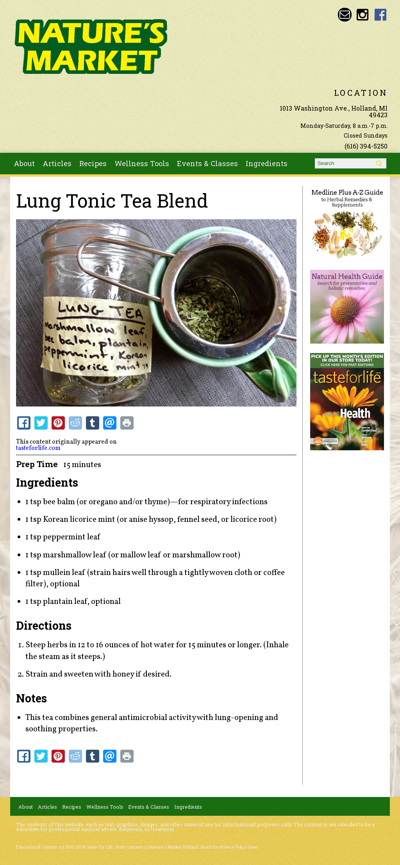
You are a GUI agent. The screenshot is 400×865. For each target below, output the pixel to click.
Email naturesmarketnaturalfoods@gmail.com (345, 14)
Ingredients (267, 163)
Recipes (93, 163)
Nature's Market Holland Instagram (363, 14)
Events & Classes (207, 163)
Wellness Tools (141, 163)
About (24, 163)
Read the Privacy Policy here (229, 847)
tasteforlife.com (38, 448)
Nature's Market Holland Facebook (381, 14)
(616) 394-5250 (366, 146)
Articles (57, 163)
